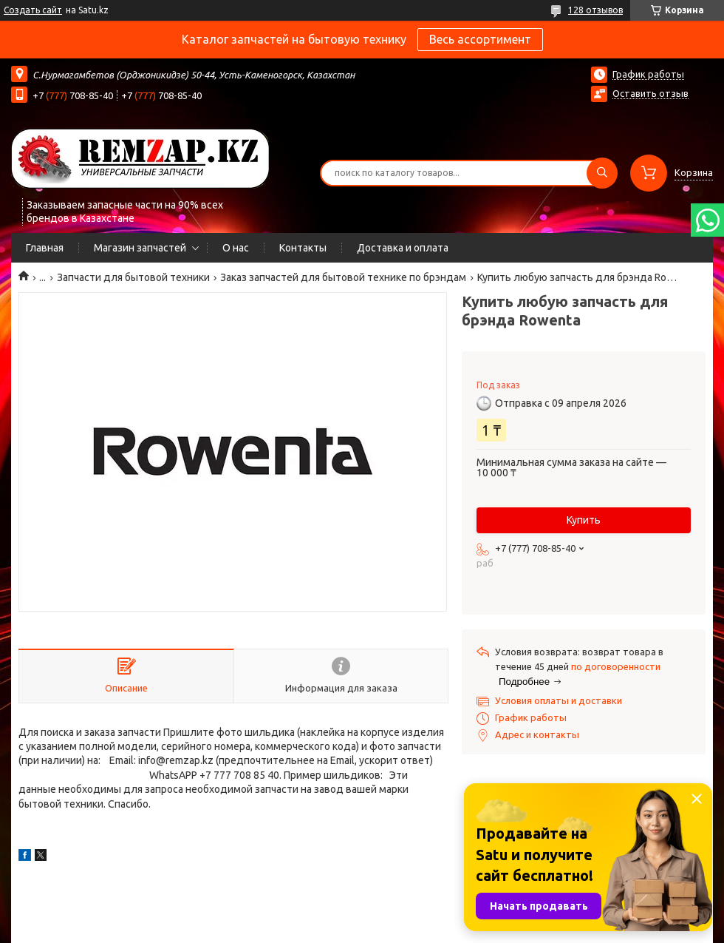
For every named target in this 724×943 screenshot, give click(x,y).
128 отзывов (595, 10)
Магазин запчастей (140, 248)
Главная (45, 248)
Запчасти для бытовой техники (133, 277)
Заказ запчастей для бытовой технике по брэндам (343, 277)
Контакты (303, 248)
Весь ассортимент (480, 39)
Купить (584, 520)
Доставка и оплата (402, 248)
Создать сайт (33, 10)
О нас (235, 248)
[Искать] (602, 173)
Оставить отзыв (650, 93)
